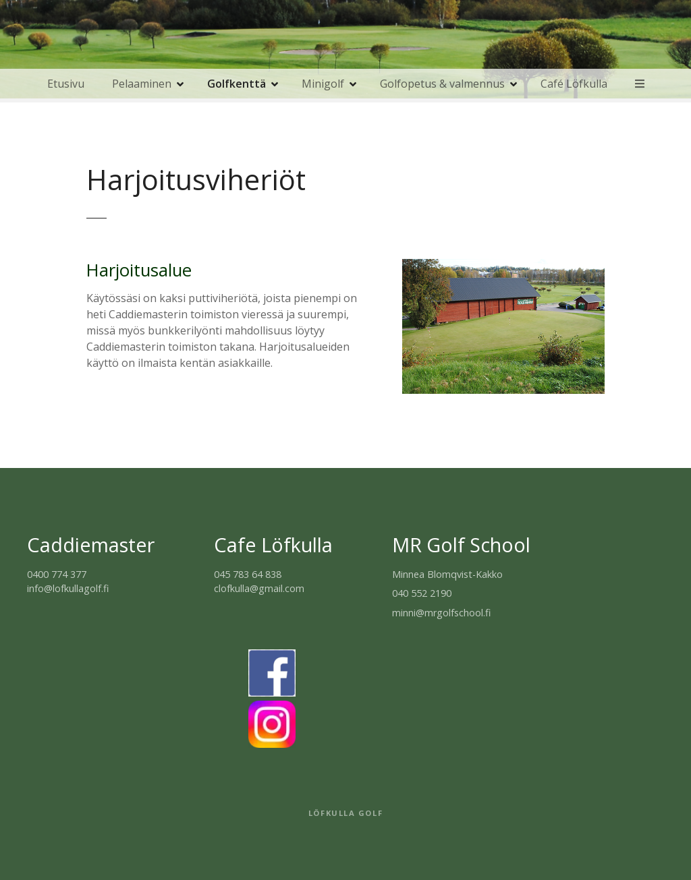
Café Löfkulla (574, 83)
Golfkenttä (236, 83)
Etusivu (65, 83)
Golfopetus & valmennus (442, 83)
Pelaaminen (141, 83)
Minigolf (323, 83)
